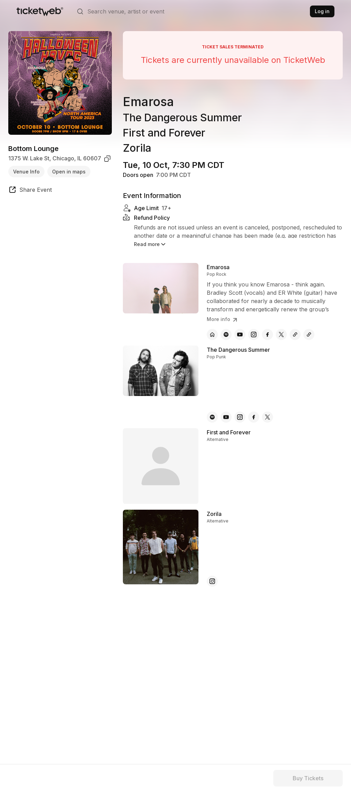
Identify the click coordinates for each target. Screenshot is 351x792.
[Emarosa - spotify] (226, 334)
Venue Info (26, 172)
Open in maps (69, 172)
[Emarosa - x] (281, 334)
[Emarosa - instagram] (253, 334)
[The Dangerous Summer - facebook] (253, 417)
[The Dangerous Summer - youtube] (226, 417)
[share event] (30, 191)
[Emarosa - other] (295, 334)
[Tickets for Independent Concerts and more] (40, 11)
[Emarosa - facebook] (267, 334)
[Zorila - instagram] (212, 581)
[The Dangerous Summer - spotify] (212, 417)
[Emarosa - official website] (212, 334)
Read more (150, 244)
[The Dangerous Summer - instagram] (239, 417)
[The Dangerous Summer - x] (267, 417)
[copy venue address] (107, 158)
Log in (322, 11)
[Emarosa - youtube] (239, 334)
